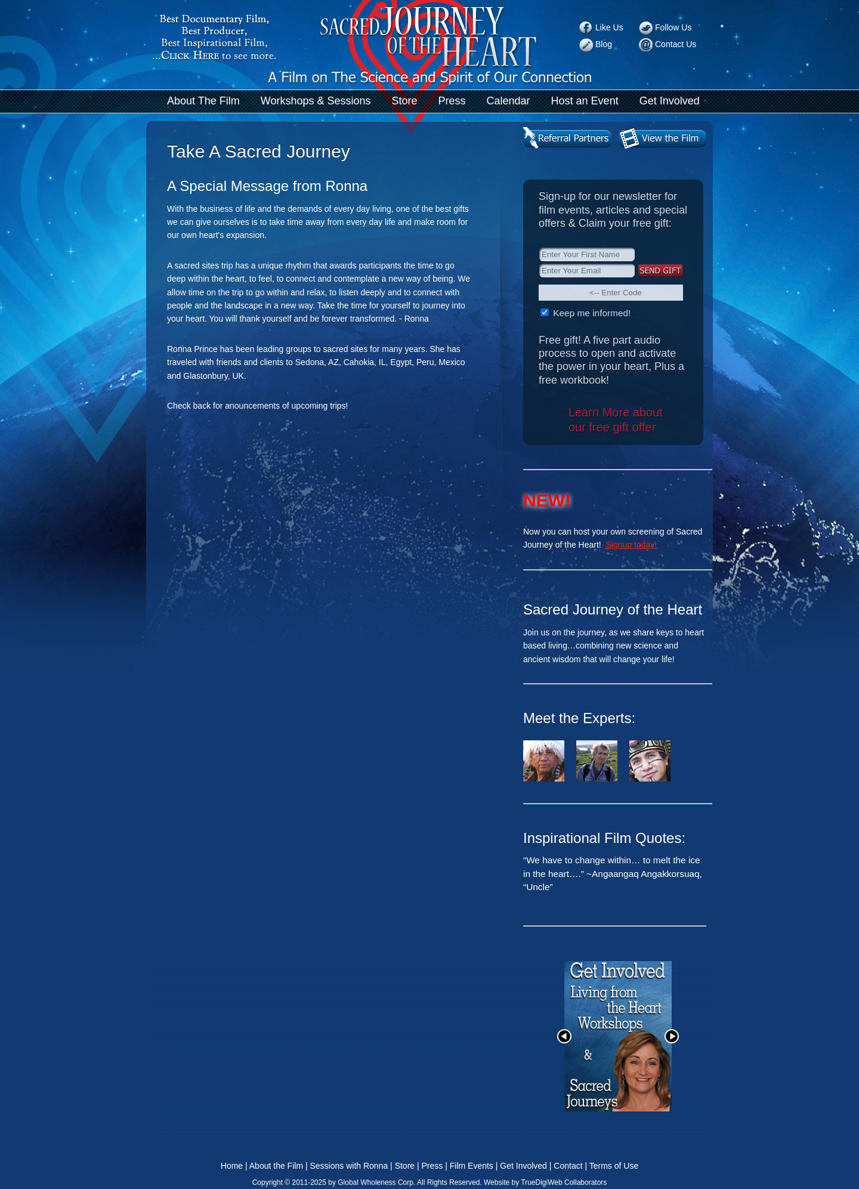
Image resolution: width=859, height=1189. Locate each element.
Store (404, 101)
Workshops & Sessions (316, 101)
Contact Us (675, 44)
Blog (603, 44)
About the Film (276, 1166)
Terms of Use (613, 1166)
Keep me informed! (591, 313)
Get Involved (669, 101)
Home (232, 1166)
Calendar (508, 101)
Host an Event (585, 101)
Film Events (471, 1166)
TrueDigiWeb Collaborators (564, 1182)
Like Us (609, 27)
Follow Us (673, 27)
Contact (568, 1166)
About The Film (203, 101)
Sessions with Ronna (349, 1166)
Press (452, 101)
